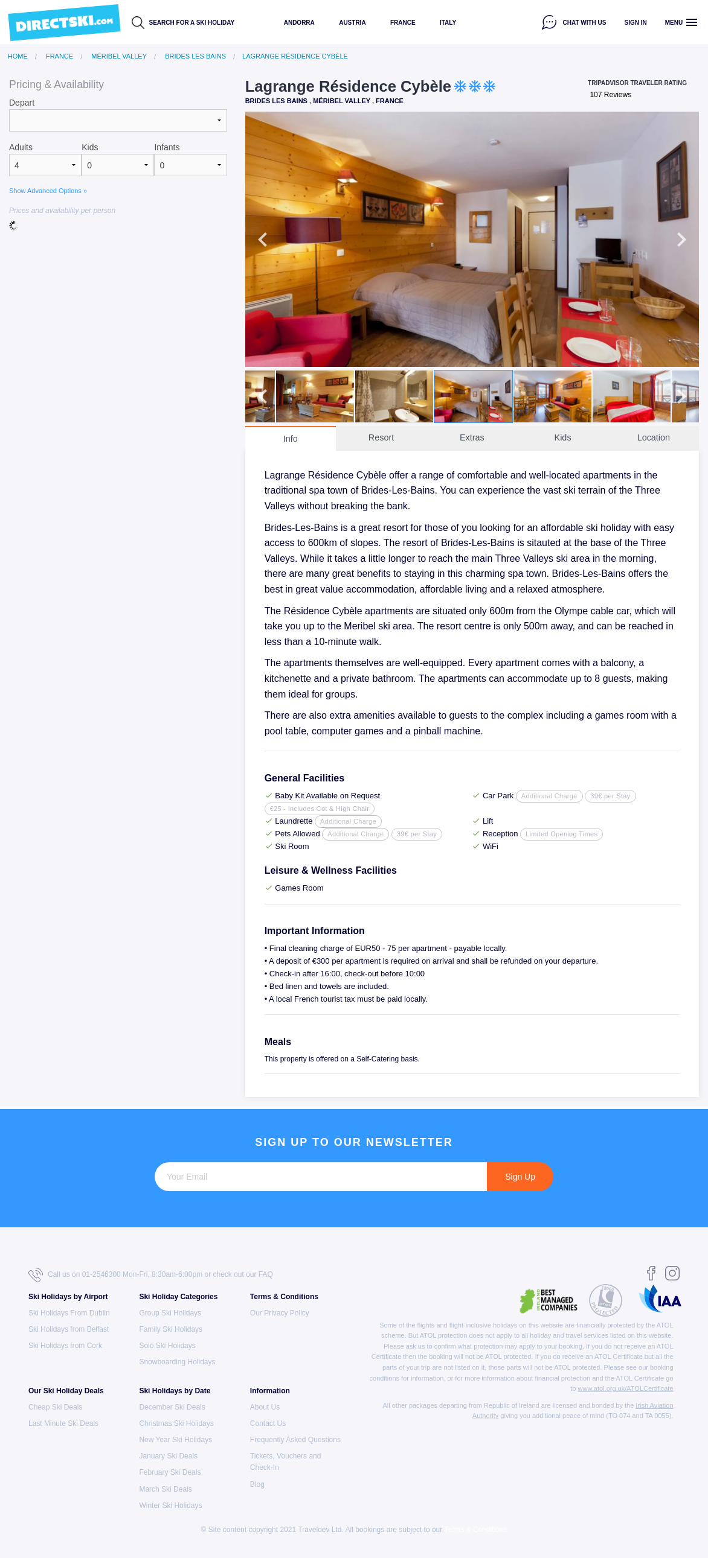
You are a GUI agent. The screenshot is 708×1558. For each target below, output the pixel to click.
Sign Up (520, 1176)
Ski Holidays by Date (174, 1391)
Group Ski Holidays (170, 1313)
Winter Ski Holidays (170, 1505)
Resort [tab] (381, 437)
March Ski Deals (165, 1489)
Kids (90, 147)
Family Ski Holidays (170, 1329)
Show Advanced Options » (48, 190)
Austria (352, 22)
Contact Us (268, 1423)
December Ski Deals (172, 1407)
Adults (21, 147)
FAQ (266, 1274)
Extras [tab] (472, 437)
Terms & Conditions (284, 1297)
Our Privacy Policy (279, 1313)
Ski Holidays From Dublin (69, 1313)
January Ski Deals (168, 1456)
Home (18, 56)
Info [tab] (290, 439)
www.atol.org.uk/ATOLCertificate (626, 1388)
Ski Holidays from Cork (65, 1345)
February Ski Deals (170, 1472)
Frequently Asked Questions (295, 1440)
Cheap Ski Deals (55, 1407)
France (403, 22)
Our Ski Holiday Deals (66, 1391)
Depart (21, 102)
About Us (265, 1407)
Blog (257, 1484)
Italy (448, 22)
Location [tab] (653, 437)
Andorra (299, 22)
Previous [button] (262, 239)
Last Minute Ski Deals (63, 1423)
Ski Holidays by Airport (68, 1297)
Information (270, 1391)
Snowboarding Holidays (177, 1362)
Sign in (636, 22)
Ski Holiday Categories (178, 1297)
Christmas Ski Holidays (176, 1423)
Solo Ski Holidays (167, 1345)
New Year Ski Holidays (175, 1440)
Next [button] (681, 239)
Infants (166, 147)
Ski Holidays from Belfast (68, 1329)
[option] (472, 239)
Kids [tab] (563, 437)
